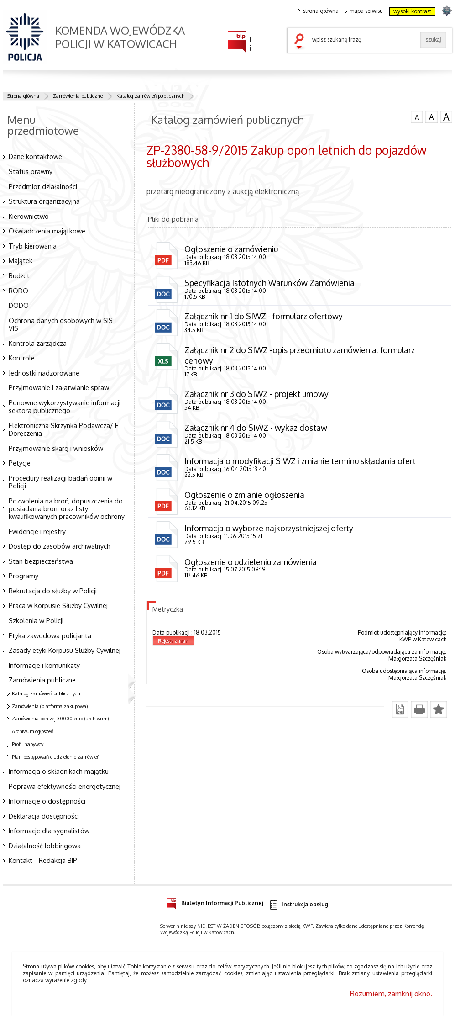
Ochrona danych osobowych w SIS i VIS (62, 324)
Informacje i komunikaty (44, 665)
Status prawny (30, 171)
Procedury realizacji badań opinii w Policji (60, 482)
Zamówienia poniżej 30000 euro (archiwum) (60, 718)
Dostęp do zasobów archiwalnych (59, 546)
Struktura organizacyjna (44, 201)
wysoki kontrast (412, 11)
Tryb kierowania (33, 246)
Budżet (19, 275)
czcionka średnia (431, 116)
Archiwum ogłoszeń (32, 731)
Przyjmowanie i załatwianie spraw (59, 387)
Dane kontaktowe (35, 156)
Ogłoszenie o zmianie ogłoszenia (244, 496)
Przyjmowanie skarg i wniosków (56, 448)
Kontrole (22, 358)
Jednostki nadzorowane (44, 373)
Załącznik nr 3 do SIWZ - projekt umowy (256, 395)
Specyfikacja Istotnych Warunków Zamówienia (269, 283)
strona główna (318, 11)
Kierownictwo (29, 216)
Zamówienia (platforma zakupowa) (50, 706)
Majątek (20, 260)
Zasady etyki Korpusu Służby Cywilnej (64, 650)
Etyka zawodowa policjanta (50, 635)
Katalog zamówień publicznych (150, 96)
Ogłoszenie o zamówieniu (231, 249)
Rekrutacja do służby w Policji (53, 591)
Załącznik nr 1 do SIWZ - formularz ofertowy (263, 317)
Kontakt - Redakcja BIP (43, 860)
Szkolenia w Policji (36, 620)
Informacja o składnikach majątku (59, 771)
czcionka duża (446, 117)
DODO (19, 305)
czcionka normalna (417, 116)
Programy (23, 575)
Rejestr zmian (173, 643)
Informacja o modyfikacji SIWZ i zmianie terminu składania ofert (300, 462)
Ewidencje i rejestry (37, 531)
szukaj (301, 42)
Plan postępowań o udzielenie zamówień (55, 757)
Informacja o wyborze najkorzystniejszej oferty (268, 529)
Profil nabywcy (27, 744)
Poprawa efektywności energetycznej (64, 786)
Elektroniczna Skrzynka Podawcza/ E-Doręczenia (65, 429)
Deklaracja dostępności (44, 816)
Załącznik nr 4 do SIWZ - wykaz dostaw (256, 428)
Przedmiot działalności (43, 186)
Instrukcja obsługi (299, 905)
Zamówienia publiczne (78, 96)
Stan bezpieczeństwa (41, 561)
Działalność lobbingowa (45, 845)
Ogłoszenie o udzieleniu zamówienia (250, 563)
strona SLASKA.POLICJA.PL (446, 10)
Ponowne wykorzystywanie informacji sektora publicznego (64, 406)
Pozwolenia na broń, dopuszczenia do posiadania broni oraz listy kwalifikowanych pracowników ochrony (67, 508)
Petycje (20, 463)
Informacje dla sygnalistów (49, 830)
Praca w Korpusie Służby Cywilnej (58, 605)
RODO (18, 290)
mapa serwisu (364, 11)
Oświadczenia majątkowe (47, 231)
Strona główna (23, 96)
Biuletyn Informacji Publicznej (214, 901)
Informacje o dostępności (47, 801)
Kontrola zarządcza (38, 343)
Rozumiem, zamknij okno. (391, 993)
